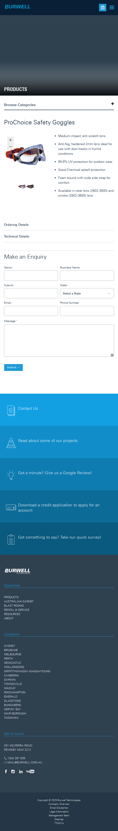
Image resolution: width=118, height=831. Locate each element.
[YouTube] (30, 771)
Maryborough (15, 713)
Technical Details (16, 236)
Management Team (59, 815)
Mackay (10, 688)
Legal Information (59, 811)
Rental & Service (16, 609)
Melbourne (12, 654)
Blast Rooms (14, 605)
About (8, 618)
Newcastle (12, 662)
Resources (12, 614)
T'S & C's (59, 823)
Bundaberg (12, 705)
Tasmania (11, 717)
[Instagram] (13, 771)
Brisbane (11, 650)
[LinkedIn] (20, 771)
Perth (8, 658)
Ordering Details (16, 224)
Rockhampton (14, 692)
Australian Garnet (19, 601)
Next (51, 156)
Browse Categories (59, 104)
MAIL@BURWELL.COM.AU (23, 762)
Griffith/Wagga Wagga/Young (27, 671)
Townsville (13, 683)
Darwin (10, 679)
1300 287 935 (14, 758)
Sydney (9, 645)
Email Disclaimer (59, 807)
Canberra (11, 675)
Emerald (10, 696)
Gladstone (12, 700)
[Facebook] (6, 771)
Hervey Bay (12, 709)
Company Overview (59, 804)
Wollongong (14, 667)
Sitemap (59, 819)
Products (11, 597)
